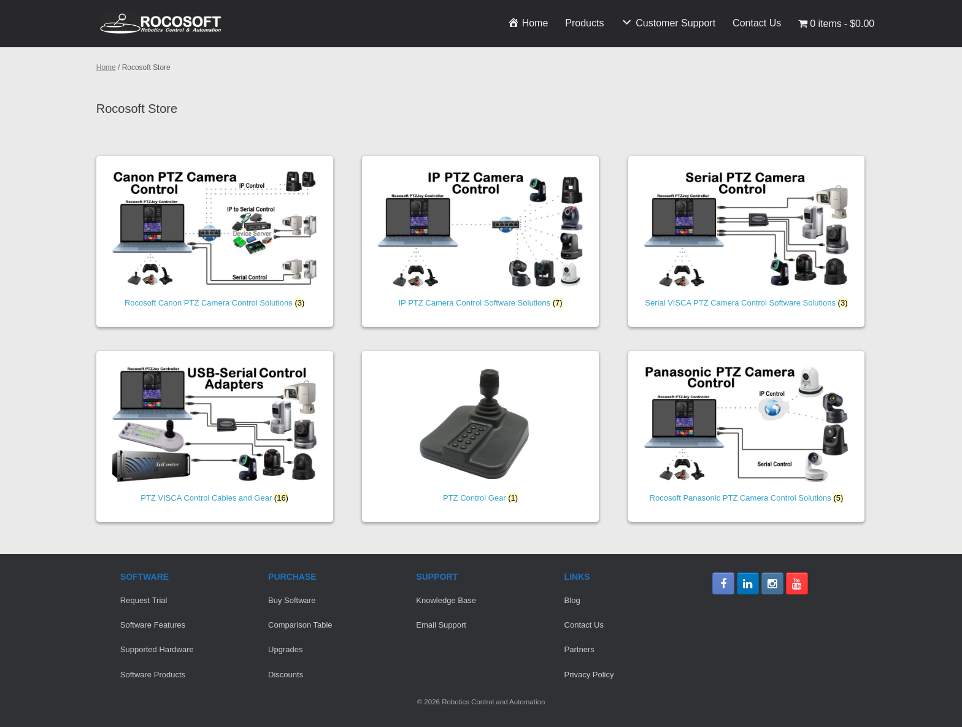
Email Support (441, 624)
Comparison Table (300, 624)
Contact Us (757, 23)
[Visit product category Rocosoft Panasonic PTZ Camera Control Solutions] (747, 436)
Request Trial (143, 600)
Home (106, 67)
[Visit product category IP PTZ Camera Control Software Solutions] (480, 241)
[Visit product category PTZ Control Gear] (480, 436)
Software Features (152, 624)
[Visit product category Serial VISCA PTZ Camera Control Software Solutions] (747, 241)
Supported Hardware (157, 649)
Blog (572, 600)
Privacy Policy (589, 674)
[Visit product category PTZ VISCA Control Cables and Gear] (215, 436)
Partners (579, 649)
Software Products (152, 674)
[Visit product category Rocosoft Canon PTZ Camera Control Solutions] (215, 241)
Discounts (285, 674)
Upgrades (285, 649)
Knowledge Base (446, 600)
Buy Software (291, 600)
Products (584, 23)
